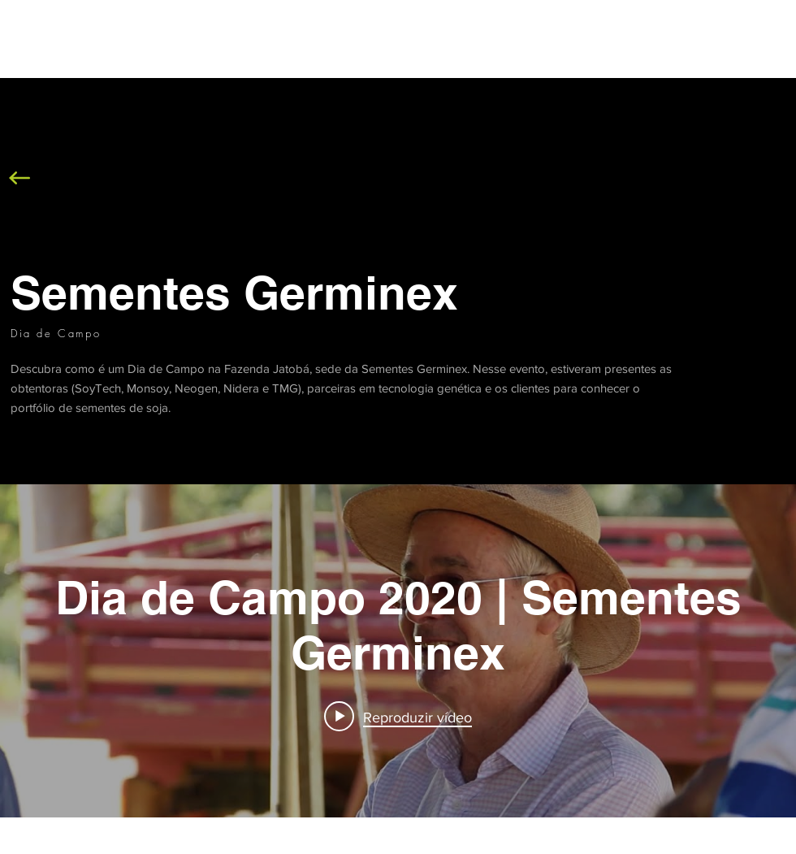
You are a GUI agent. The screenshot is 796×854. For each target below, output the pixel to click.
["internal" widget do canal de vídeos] (398, 650)
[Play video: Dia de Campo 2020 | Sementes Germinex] (398, 716)
